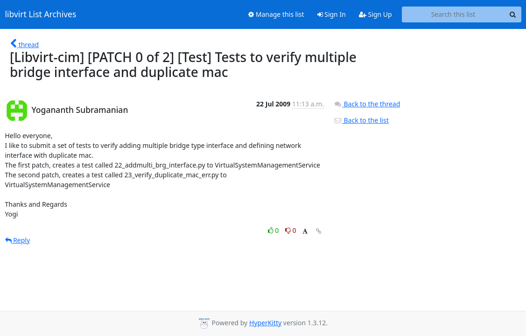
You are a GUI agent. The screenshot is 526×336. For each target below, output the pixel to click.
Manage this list (276, 14)
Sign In (331, 14)
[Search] (513, 14)
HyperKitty (265, 322)
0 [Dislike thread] (290, 230)
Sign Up (375, 14)
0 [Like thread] (274, 230)
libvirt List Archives (41, 14)
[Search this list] (453, 14)
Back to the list (361, 120)
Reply (17, 240)
